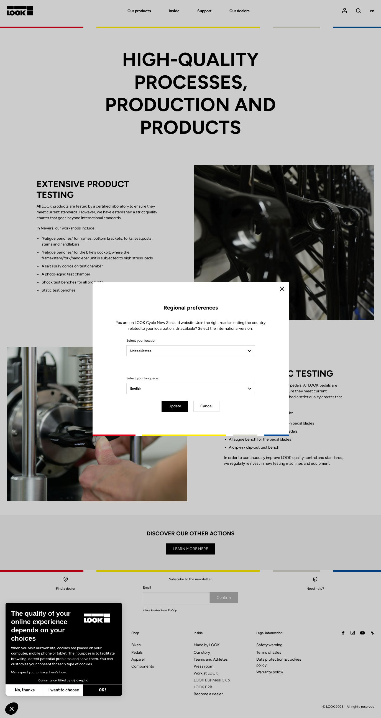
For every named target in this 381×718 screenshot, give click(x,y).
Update (174, 406)
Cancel (206, 406)
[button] (11, 708)
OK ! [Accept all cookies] (54, 690)
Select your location (141, 341)
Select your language (142, 378)
